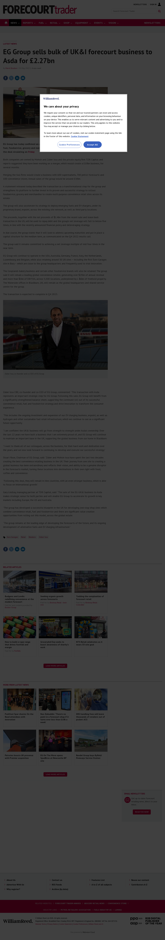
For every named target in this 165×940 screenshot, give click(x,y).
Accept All (92, 144)
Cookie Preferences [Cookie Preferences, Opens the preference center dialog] (69, 144)
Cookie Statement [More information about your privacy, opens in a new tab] (79, 136)
